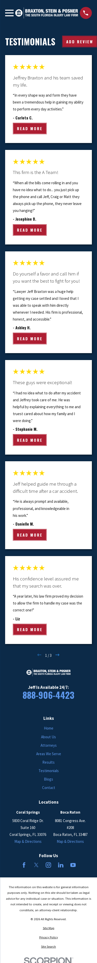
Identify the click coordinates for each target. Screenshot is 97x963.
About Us (48, 736)
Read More (30, 128)
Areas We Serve (48, 753)
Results (48, 762)
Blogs (48, 779)
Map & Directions (28, 841)
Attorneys (49, 745)
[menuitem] (48, 928)
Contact (48, 787)
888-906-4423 (48, 695)
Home (48, 728)
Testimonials (48, 770)
